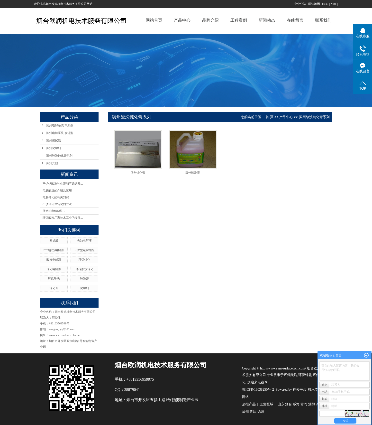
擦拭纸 (53, 240)
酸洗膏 (84, 278)
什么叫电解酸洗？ (54, 211)
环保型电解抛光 (84, 250)
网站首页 (154, 20)
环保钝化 (84, 259)
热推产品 (249, 404)
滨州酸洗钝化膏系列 (59, 155)
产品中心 (182, 20)
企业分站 (300, 4)
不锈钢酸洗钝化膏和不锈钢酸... (63, 183)
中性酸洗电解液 (54, 250)
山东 (281, 404)
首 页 (269, 117)
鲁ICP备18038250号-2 (258, 389)
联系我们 (323, 20)
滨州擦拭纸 (53, 140)
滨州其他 (52, 163)
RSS (325, 4)
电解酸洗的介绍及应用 (57, 190)
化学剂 (84, 288)
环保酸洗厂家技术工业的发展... (63, 217)
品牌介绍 (210, 20)
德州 (260, 411)
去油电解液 (84, 240)
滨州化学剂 (53, 148)
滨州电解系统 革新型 (59, 125)
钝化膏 (53, 288)
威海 (296, 404)
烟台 (288, 404)
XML (333, 4)
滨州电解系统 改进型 (59, 133)
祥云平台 (299, 389)
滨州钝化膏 (138, 172)
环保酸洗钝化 (84, 269)
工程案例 (238, 20)
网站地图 (314, 4)
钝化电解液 (53, 269)
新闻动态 (267, 20)
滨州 (245, 411)
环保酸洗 (54, 278)
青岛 (303, 404)
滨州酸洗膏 (192, 172)
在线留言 (295, 20)
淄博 (311, 404)
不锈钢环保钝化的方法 (57, 204)
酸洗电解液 (53, 259)
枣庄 (253, 411)
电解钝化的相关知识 (56, 197)
